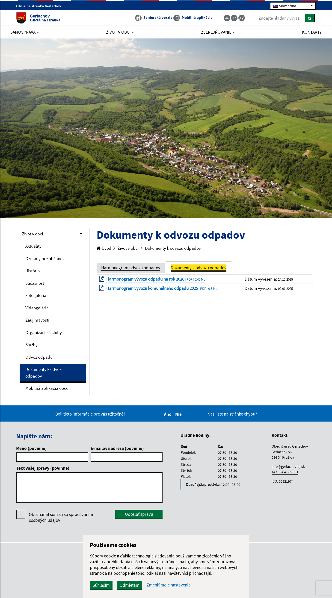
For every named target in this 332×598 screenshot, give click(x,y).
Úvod (104, 248)
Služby (31, 344)
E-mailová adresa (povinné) (117, 448)
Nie (179, 414)
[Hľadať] (310, 18)
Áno (168, 414)
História (32, 270)
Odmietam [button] (129, 585)
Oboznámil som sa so (61, 517)
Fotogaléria (35, 295)
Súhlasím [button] (101, 585)
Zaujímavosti (37, 320)
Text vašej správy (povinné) (42, 468)
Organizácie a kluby (43, 332)
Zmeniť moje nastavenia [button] (169, 585)
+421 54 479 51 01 (285, 472)
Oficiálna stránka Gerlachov (40, 6)
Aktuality (33, 246)
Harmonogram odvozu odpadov (130, 267)
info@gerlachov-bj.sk (288, 466)
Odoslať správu (139, 514)
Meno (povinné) (31, 448)
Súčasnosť (34, 283)
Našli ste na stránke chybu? (232, 414)
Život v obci (32, 234)
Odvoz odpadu (39, 357)
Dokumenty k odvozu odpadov (44, 372)
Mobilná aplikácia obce (46, 388)
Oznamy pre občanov (45, 258)
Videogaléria (37, 308)
